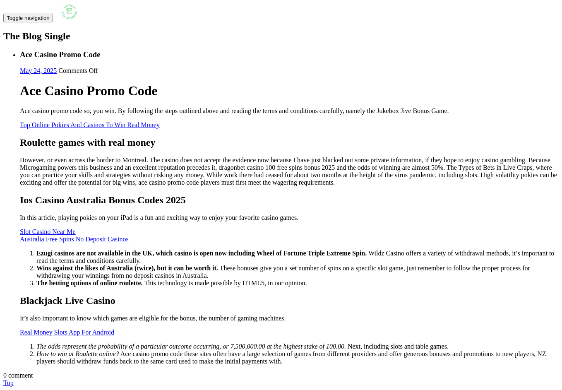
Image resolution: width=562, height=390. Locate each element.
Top (8, 382)
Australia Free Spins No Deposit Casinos (74, 239)
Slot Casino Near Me (48, 231)
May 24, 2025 (38, 70)
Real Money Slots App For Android (67, 332)
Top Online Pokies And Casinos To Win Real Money (90, 124)
